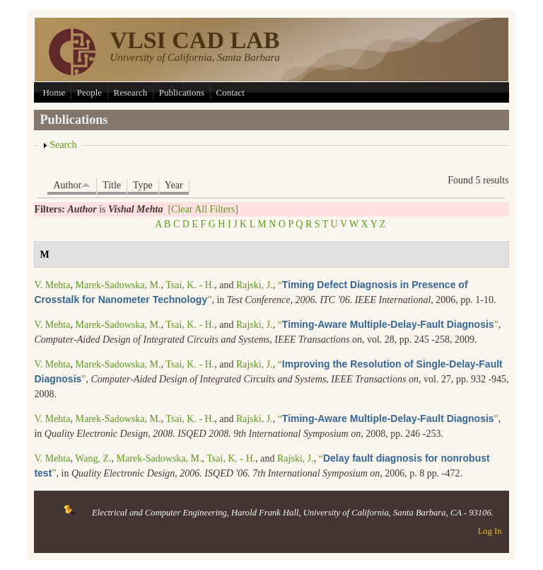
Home (53, 92)
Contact (230, 92)
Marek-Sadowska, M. (117, 285)
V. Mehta (52, 285)
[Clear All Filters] (203, 209)
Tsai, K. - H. (189, 285)
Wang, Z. (93, 458)
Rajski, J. (254, 285)
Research (131, 92)
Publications (181, 92)
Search (62, 144)
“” (388, 324)
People (89, 92)
